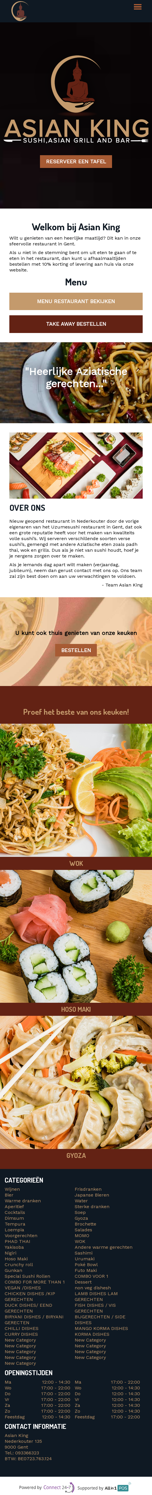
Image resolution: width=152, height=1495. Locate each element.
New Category (20, 1340)
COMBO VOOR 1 (92, 1276)
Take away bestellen (76, 324)
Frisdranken (88, 1189)
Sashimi (83, 1253)
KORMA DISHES (93, 1334)
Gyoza (81, 1218)
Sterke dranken (92, 1206)
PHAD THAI (17, 1241)
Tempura (15, 1224)
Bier (9, 1195)
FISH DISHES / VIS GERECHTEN (95, 1308)
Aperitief (14, 1206)
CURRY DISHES (23, 1334)
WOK (80, 1241)
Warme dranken (23, 1200)
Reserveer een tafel (76, 162)
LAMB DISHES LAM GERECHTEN (96, 1296)
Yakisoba (14, 1247)
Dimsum (14, 1218)
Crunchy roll (19, 1264)
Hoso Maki (16, 1258)
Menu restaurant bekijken (76, 301)
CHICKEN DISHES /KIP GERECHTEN (30, 1296)
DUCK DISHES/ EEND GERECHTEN (29, 1308)
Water (81, 1200)
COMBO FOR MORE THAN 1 (35, 1282)
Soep (80, 1212)
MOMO (82, 1235)
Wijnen (12, 1189)
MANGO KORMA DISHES (102, 1328)
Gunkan (13, 1270)
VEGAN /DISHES (24, 1288)
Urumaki (85, 1258)
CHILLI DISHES (23, 1328)
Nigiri (10, 1253)
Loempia (14, 1229)
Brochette (85, 1224)
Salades (83, 1229)
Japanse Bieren (92, 1195)
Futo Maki (86, 1270)
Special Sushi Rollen (27, 1276)
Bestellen (76, 650)
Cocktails (15, 1212)
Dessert (83, 1282)
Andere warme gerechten (103, 1247)
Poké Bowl (86, 1264)
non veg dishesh (93, 1288)
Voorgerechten (21, 1235)
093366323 (27, 1453)
